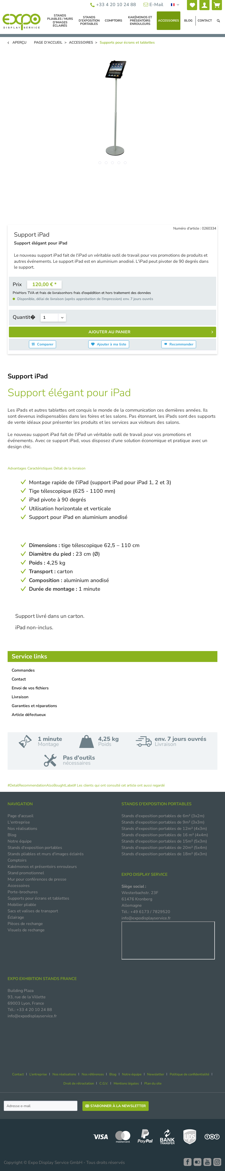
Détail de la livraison (69, 468)
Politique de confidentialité (189, 1074)
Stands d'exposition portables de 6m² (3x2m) (163, 816)
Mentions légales (126, 1083)
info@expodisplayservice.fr (146, 918)
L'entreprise (19, 822)
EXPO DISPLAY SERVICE (144, 874)
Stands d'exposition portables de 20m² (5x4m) (164, 847)
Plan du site (153, 1083)
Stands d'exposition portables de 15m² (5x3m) (164, 841)
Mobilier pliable (22, 904)
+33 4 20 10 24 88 (113, 5)
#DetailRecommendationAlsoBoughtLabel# (42, 785)
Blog (12, 835)
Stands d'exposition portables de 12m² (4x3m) (164, 828)
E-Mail (153, 5)
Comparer (42, 344)
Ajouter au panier (151, 331)
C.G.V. (103, 1083)
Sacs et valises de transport (33, 911)
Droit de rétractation (78, 1083)
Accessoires (19, 885)
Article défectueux (29, 715)
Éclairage (16, 917)
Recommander (178, 344)
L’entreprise (38, 1074)
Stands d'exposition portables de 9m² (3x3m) (163, 822)
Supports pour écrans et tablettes (38, 898)
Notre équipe (20, 841)
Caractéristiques (40, 468)
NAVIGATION (20, 804)
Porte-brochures (23, 892)
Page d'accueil (20, 816)
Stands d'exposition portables (35, 847)
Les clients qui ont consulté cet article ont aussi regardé (121, 785)
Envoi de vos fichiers (30, 688)
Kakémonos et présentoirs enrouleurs (42, 866)
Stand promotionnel (26, 873)
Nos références (93, 1074)
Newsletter (155, 1074)
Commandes (23, 670)
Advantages (17, 468)
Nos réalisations (22, 828)
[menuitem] (192, 5)
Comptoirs (17, 860)
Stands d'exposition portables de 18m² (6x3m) (164, 854)
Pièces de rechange (25, 924)
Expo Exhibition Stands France (42, 979)
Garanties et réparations (34, 706)
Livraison (20, 697)
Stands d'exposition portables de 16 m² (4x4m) (165, 835)
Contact (19, 679)
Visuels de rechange (26, 930)
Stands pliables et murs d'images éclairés (46, 854)
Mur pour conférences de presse (37, 879)
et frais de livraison (50, 292)
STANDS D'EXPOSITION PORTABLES (157, 804)
